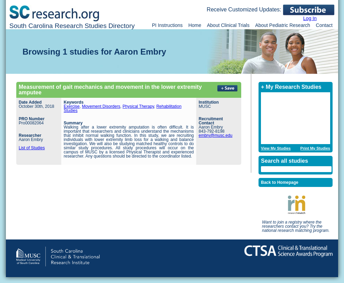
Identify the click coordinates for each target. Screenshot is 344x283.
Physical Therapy (138, 106)
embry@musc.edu (216, 135)
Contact (324, 25)
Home (194, 25)
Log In (310, 18)
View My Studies (276, 148)
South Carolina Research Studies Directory (72, 25)
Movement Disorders (101, 106)
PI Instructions (167, 25)
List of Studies (32, 147)
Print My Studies (315, 148)
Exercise (72, 106)
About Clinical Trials (228, 25)
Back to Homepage (279, 182)
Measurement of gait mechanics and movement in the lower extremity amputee (110, 89)
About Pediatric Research (282, 25)
